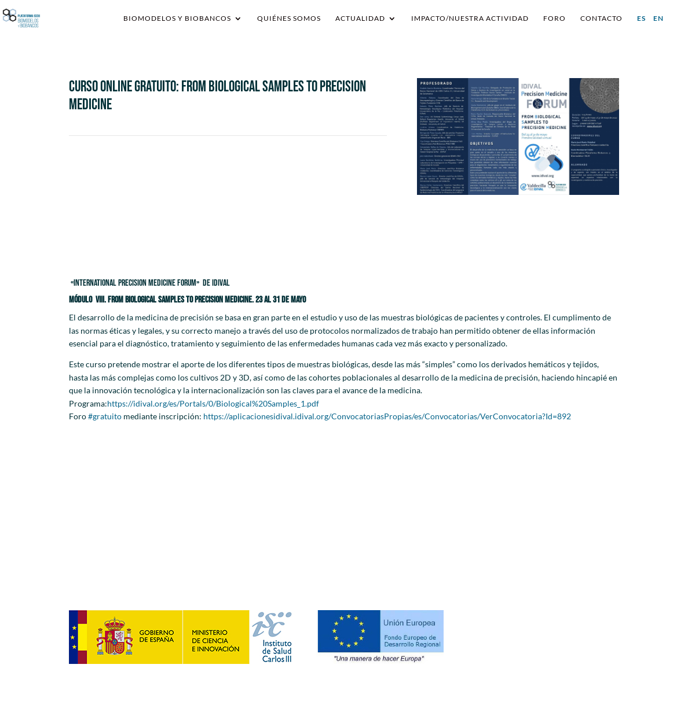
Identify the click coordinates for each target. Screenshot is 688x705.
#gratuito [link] (105, 416)
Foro (554, 18)
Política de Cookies (538, 576)
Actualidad (360, 18)
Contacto (601, 18)
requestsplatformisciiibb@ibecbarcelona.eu (292, 546)
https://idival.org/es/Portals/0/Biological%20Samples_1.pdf (213, 403)
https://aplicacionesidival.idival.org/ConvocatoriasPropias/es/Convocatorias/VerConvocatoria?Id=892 (387, 416)
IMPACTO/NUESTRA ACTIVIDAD (470, 18)
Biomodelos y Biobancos (177, 18)
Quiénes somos (289, 18)
